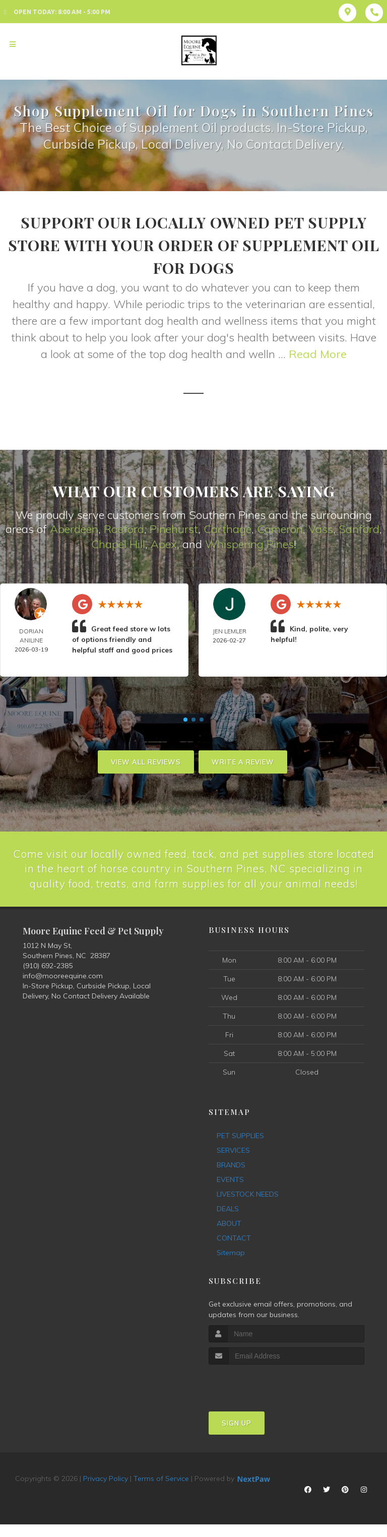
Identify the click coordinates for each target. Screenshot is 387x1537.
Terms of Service (161, 1494)
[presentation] (262, 1399)
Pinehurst (174, 529)
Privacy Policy (105, 1494)
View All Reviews (146, 761)
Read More (318, 354)
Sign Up (236, 1439)
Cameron (280, 529)
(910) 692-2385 (48, 981)
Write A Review (243, 761)
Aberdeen (74, 529)
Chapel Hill (118, 544)
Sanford (359, 529)
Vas (318, 529)
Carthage (227, 529)
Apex (164, 544)
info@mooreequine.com (63, 991)
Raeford (124, 529)
